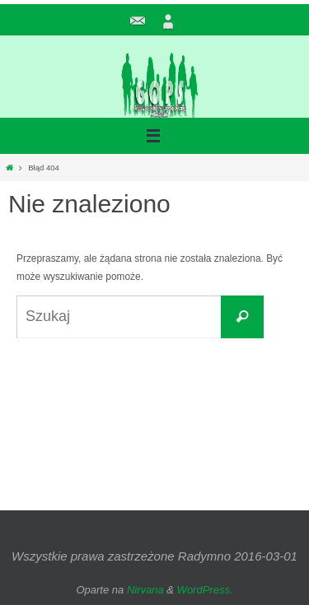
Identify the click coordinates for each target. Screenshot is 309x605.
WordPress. (205, 590)
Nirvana (145, 590)
